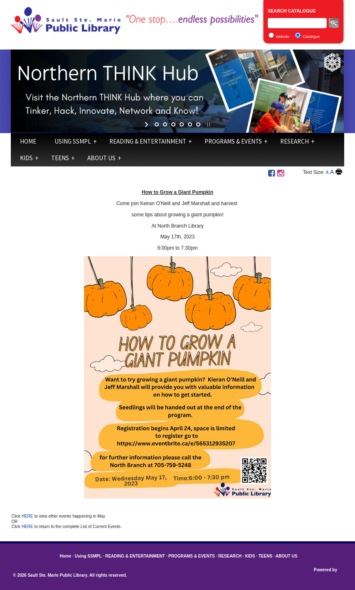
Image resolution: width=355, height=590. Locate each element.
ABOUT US (101, 158)
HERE (28, 516)
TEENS (60, 158)
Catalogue (311, 37)
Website (282, 37)
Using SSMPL (72, 141)
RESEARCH (294, 141)
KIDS (26, 158)
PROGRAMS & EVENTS (233, 141)
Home (28, 141)
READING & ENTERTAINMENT (147, 141)
